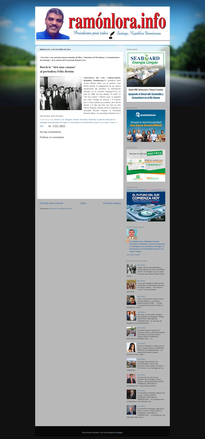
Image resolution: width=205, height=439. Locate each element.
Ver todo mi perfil (133, 255)
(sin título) (141, 265)
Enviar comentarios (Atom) (61, 209)
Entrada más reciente (51, 203)
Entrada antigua (112, 203)
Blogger (120, 432)
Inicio (83, 203)
